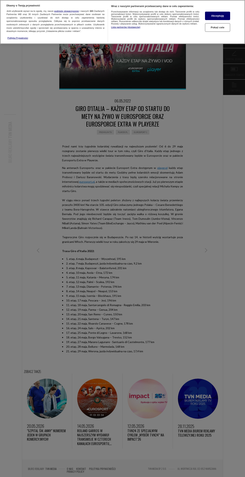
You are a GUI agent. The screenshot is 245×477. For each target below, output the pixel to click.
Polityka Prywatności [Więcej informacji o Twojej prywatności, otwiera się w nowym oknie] (17, 38)
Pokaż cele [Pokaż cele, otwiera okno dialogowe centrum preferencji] (217, 27)
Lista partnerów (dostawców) (125, 27)
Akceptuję (217, 15)
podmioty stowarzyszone (66, 11)
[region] (122, 22)
